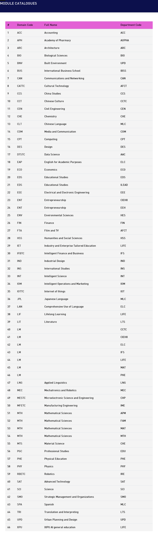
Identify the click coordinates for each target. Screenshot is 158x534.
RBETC (21, 474)
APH (19, 40)
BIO (19, 56)
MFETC (21, 406)
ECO (19, 170)
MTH (19, 413)
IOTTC (20, 291)
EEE (19, 193)
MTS (19, 444)
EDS (19, 177)
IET (19, 246)
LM (19, 330)
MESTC (21, 398)
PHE (19, 459)
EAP (19, 162)
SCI (19, 489)
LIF (19, 314)
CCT (19, 101)
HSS (19, 238)
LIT (19, 322)
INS (19, 269)
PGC (19, 451)
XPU (19, 527)
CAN (19, 78)
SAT (19, 482)
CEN (19, 109)
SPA (19, 505)
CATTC (21, 86)
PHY (19, 466)
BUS (19, 71)
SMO (20, 497)
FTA (19, 231)
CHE (19, 116)
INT (19, 276)
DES (19, 147)
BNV (19, 63)
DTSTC (21, 155)
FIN (19, 223)
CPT (19, 139)
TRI (19, 512)
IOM (19, 284)
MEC (19, 390)
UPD (19, 520)
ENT (19, 200)
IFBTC (20, 253)
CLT (19, 124)
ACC (19, 33)
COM (20, 132)
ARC (19, 48)
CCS (19, 94)
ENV (19, 215)
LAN (19, 307)
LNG (19, 383)
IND (19, 261)
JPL (19, 299)
